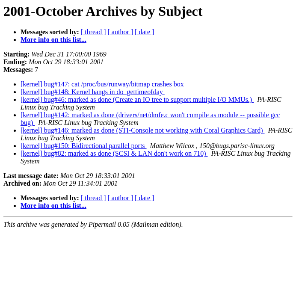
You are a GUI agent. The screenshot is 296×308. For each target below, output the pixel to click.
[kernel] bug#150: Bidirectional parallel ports (84, 145)
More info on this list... (53, 39)
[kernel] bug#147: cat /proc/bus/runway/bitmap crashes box (103, 84)
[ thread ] (93, 32)
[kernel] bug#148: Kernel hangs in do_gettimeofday (93, 91)
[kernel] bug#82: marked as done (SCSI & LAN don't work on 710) (114, 153)
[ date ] (144, 32)
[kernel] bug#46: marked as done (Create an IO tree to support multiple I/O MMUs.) (137, 99)
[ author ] (120, 32)
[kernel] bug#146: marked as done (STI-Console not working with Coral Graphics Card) (143, 130)
